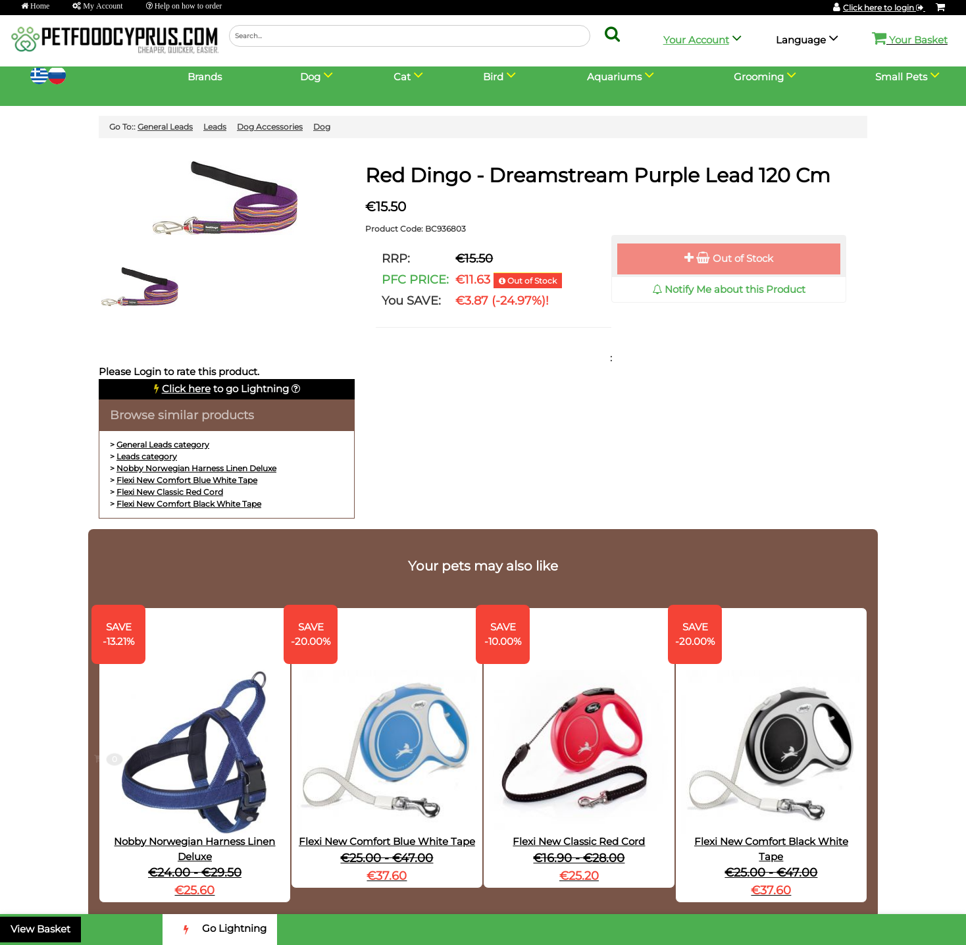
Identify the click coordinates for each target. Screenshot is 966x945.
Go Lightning (220, 929)
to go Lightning (225, 388)
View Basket (40, 929)
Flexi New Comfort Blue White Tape (186, 480)
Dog (321, 127)
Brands (205, 76)
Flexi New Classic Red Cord (169, 492)
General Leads (165, 127)
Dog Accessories (270, 127)
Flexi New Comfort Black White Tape (188, 504)
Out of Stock (728, 258)
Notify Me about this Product (728, 289)
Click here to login (884, 8)
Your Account (696, 40)
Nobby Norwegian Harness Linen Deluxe (196, 468)
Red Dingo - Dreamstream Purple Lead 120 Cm (597, 175)
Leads (214, 127)
